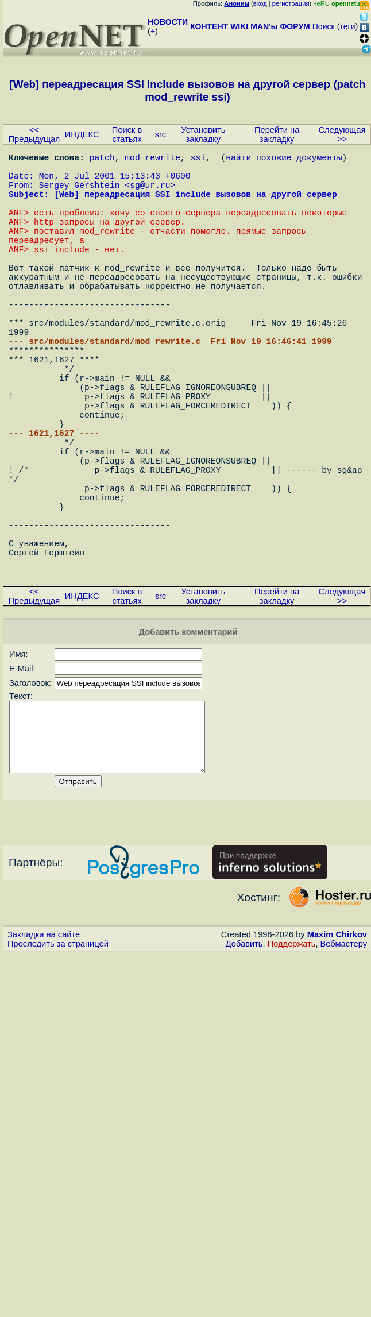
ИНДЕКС (82, 134)
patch (102, 159)
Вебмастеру (343, 1060)
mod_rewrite (152, 159)
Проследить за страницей (58, 1060)
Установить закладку (203, 134)
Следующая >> (341, 134)
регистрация (291, 3)
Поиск (323, 26)
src (161, 134)
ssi (198, 159)
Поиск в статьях (127, 134)
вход (260, 3)
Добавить (244, 1060)
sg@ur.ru (150, 193)
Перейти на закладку (276, 134)
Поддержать (292, 1060)
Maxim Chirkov (337, 1051)
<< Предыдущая (34, 134)
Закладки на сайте (43, 1051)
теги (347, 26)
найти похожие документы (284, 159)
